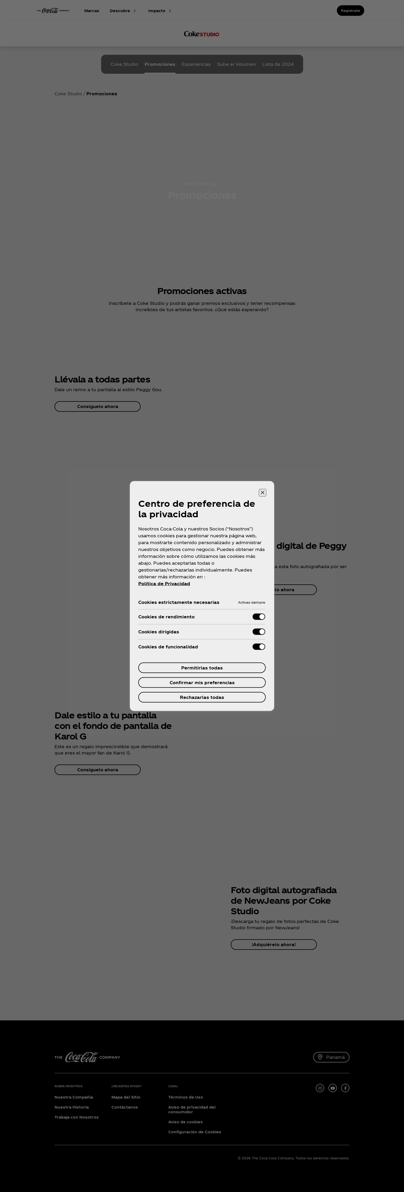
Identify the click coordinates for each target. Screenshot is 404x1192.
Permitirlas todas (202, 667)
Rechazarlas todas (202, 697)
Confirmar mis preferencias (202, 682)
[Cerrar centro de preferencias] (262, 493)
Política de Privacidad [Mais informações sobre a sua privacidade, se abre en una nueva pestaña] (164, 583)
